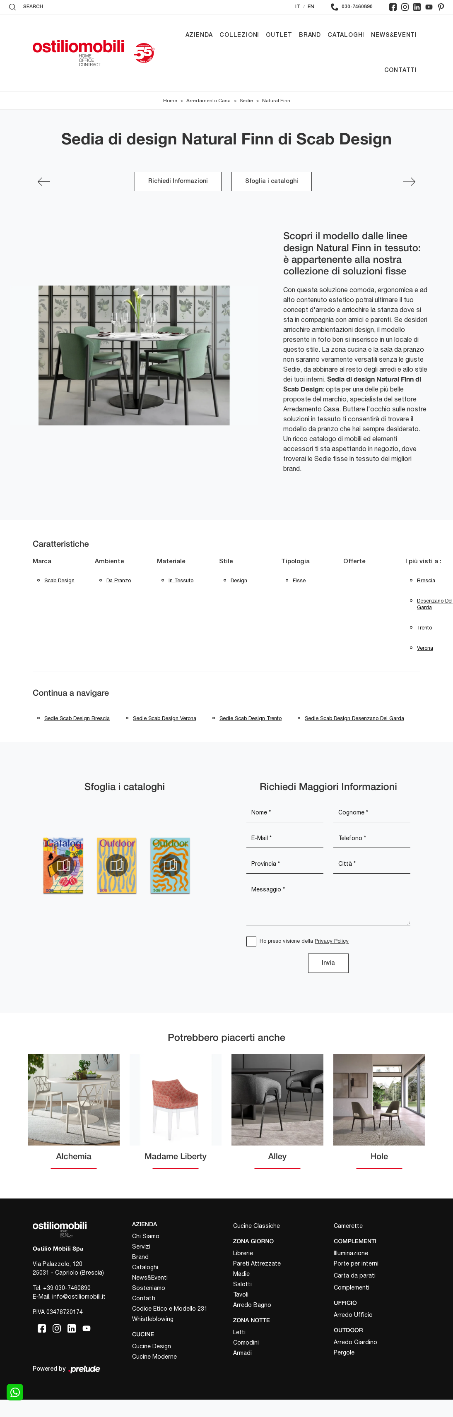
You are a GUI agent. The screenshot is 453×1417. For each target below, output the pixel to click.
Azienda (199, 35)
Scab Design (59, 580)
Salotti (242, 1284)
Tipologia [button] (295, 561)
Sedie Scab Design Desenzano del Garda (354, 718)
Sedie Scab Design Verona (164, 718)
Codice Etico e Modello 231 (169, 1308)
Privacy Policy (332, 941)
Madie (241, 1273)
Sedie (246, 100)
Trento (424, 627)
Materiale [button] (171, 561)
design (239, 580)
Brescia (426, 580)
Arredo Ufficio (353, 1314)
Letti (239, 1332)
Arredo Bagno (252, 1305)
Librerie (243, 1253)
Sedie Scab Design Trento (250, 718)
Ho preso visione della (304, 941)
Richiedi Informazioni (178, 181)
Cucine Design (151, 1346)
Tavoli (240, 1294)
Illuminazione (351, 1253)
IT (297, 7)
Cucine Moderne (154, 1356)
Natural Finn (276, 100)
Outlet (279, 35)
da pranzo (118, 580)
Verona (425, 648)
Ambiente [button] (109, 561)
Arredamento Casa (208, 100)
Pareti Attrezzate (257, 1263)
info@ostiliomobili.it (79, 1296)
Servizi (141, 1246)
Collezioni (239, 35)
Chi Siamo (145, 1236)
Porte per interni (356, 1263)
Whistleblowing (152, 1319)
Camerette (348, 1225)
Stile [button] (226, 561)
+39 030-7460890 (67, 1288)
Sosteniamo (148, 1288)
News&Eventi (394, 35)
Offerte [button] (354, 561)
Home (170, 100)
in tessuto (181, 580)
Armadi (242, 1353)
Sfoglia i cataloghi (271, 181)
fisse (299, 580)
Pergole (344, 1352)
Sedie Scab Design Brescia (77, 718)
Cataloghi (346, 35)
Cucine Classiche (256, 1225)
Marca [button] (42, 561)
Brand (310, 35)
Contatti (400, 70)
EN (311, 7)
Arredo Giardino (355, 1342)
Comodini (246, 1342)
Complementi (351, 1287)
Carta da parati (355, 1275)
